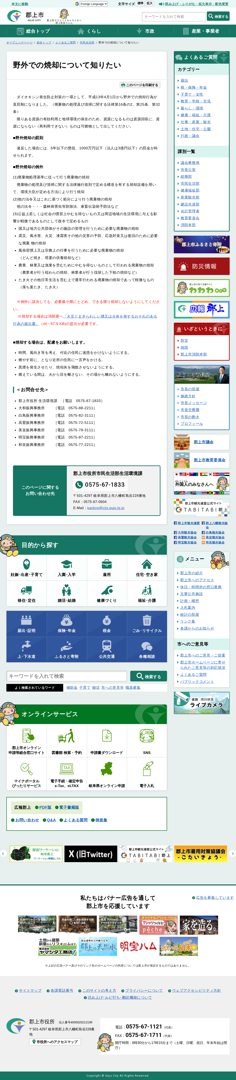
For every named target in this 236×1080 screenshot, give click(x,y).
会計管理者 (190, 211)
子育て (84, 687)
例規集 (101, 820)
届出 (184, 80)
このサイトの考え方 (99, 990)
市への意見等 (112, 687)
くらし (89, 31)
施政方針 (188, 396)
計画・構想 (189, 601)
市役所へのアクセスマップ (54, 1041)
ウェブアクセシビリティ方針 (196, 990)
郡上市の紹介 (191, 573)
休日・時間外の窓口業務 (201, 587)
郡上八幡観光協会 (217, 525)
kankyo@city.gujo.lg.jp (105, 508)
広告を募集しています (215, 897)
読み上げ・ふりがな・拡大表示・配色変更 (197, 4)
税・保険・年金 (194, 87)
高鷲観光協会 (187, 537)
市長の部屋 (190, 389)
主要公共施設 (191, 594)
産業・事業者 (200, 31)
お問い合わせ (27, 820)
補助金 (72, 687)
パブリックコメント (197, 681)
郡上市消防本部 (194, 354)
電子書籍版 (69, 807)
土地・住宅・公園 (196, 129)
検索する (218, 16)
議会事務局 (190, 163)
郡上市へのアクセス (197, 580)
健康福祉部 (190, 190)
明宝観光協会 (187, 542)
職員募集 (133, 687)
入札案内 (187, 607)
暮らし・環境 (192, 108)
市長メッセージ (194, 403)
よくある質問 (75, 820)
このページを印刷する (139, 85)
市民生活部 (87, 42)
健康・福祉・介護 (196, 115)
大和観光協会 (187, 532)
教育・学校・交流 (196, 101)
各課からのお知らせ (197, 628)
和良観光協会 (215, 542)
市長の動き (190, 417)
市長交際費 (190, 410)
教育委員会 (190, 218)
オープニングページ (19, 42)
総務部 (186, 176)
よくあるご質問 (65, 42)
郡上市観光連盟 (189, 523)
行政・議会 (190, 136)
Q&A (51, 820)
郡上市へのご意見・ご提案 (202, 655)
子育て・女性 (192, 94)
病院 (184, 347)
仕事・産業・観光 (196, 122)
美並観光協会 (215, 537)
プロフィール (192, 424)
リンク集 (187, 621)
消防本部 (188, 225)
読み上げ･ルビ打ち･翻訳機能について (120, 997)
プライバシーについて (144, 990)
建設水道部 (190, 204)
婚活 (96, 687)
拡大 (150, 3)
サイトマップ (30, 990)
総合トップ (33, 31)
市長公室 (188, 170)
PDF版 (45, 807)
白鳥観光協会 (215, 532)
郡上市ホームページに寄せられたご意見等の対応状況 (202, 665)
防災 (184, 340)
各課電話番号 (62, 990)
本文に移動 (19, 4)
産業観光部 (190, 197)
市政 (144, 31)
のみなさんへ (194, 483)
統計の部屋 (189, 614)
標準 (140, 3)
